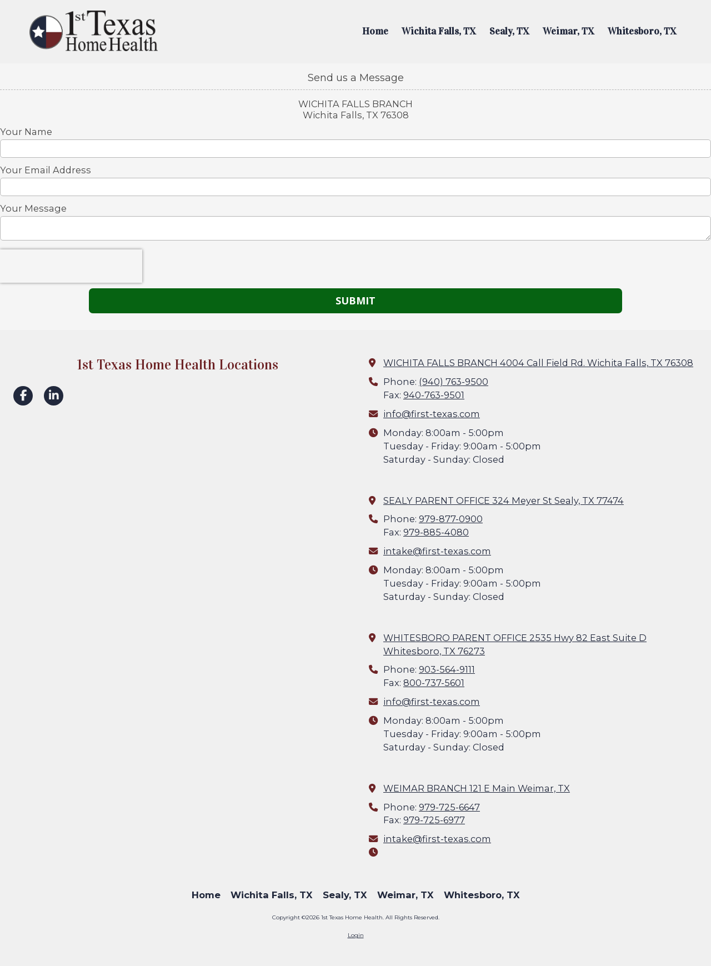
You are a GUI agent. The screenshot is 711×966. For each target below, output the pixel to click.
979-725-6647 (449, 807)
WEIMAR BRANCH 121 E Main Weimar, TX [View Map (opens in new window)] (476, 788)
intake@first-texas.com (437, 551)
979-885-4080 (436, 532)
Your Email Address (45, 170)
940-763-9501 (433, 395)
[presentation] (71, 266)
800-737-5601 (433, 682)
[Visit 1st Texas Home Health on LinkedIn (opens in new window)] (53, 396)
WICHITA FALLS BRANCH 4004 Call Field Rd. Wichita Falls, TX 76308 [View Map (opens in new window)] (538, 362)
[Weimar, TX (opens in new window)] (568, 31)
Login (356, 935)
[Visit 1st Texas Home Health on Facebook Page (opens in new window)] (23, 396)
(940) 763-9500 (453, 381)
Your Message (33, 208)
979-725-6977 (434, 819)
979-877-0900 (451, 518)
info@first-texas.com (431, 413)
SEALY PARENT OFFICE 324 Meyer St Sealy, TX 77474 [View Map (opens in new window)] (503, 500)
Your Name (26, 131)
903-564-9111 (447, 669)
